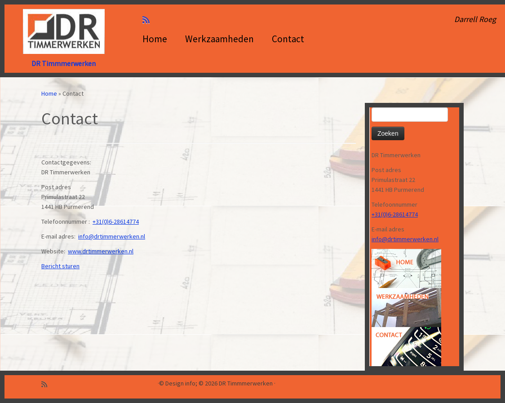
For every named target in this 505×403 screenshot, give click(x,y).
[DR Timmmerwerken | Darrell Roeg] (63, 31)
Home (154, 39)
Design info (180, 383)
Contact (288, 39)
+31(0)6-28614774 (116, 221)
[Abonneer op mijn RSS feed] (148, 20)
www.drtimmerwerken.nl (100, 251)
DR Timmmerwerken (63, 63)
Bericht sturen (60, 266)
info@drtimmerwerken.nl (111, 236)
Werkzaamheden (219, 39)
